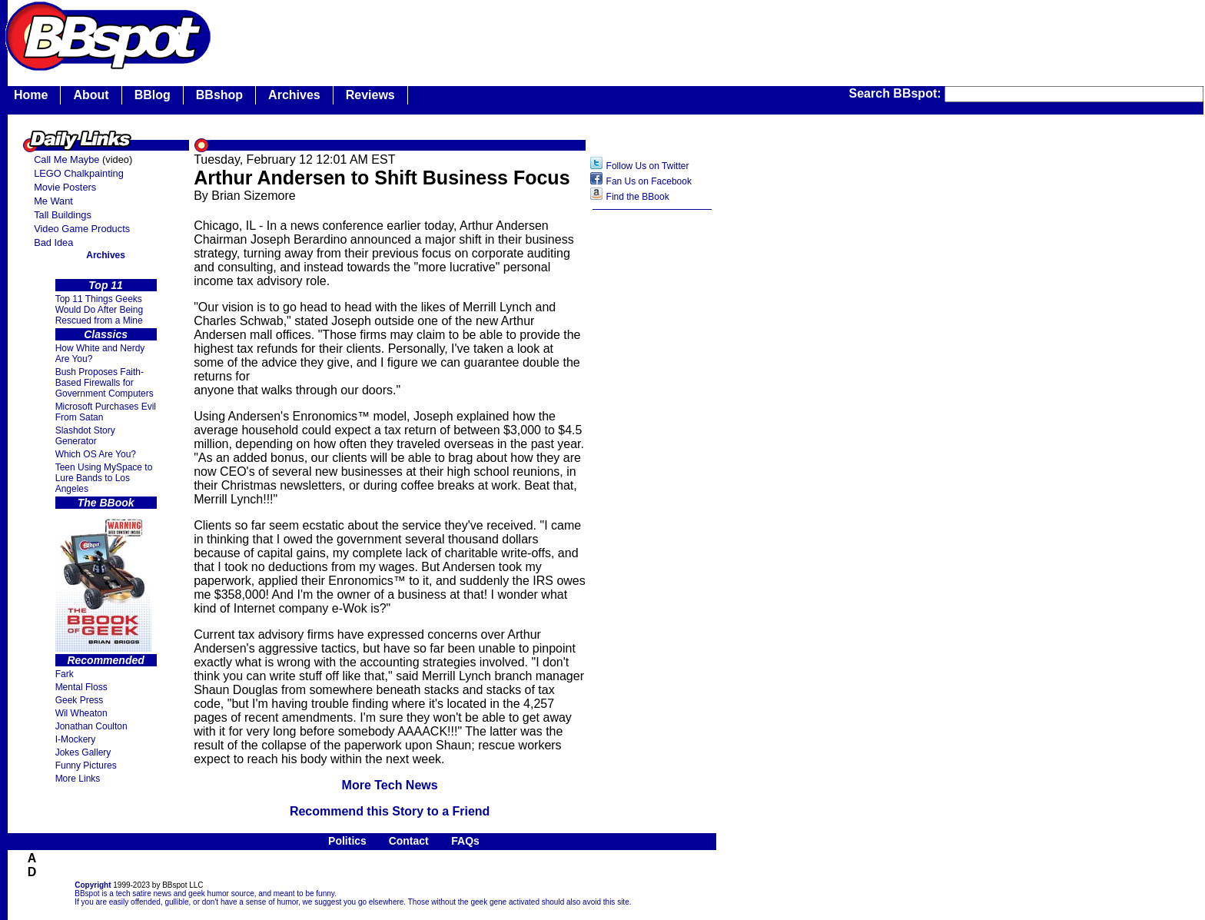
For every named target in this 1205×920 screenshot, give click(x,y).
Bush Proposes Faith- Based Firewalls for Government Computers (104, 383)
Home (31, 94)
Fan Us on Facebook (649, 181)
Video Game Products (82, 228)
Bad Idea (53, 242)
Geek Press (79, 700)
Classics (106, 334)
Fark (64, 674)
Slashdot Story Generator (85, 436)
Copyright (93, 885)
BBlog (152, 94)
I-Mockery (75, 739)
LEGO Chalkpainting (79, 173)
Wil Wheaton (81, 713)
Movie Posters (65, 187)
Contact (409, 841)
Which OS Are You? (95, 454)
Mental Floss (81, 687)
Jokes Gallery (83, 752)
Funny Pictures (86, 765)
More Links (78, 778)
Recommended (105, 660)
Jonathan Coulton (91, 726)
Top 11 (105, 285)
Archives (294, 94)
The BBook (106, 503)
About (90, 94)
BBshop (219, 94)
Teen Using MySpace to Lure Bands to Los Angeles (104, 478)
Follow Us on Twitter (647, 166)
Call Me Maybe (66, 159)
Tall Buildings (62, 215)
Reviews (370, 94)
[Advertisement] (652, 460)
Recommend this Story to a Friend (390, 811)
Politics (347, 841)
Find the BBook (637, 196)
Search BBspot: (896, 93)
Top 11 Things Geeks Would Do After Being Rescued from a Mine (99, 310)
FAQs (465, 841)
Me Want (53, 201)
